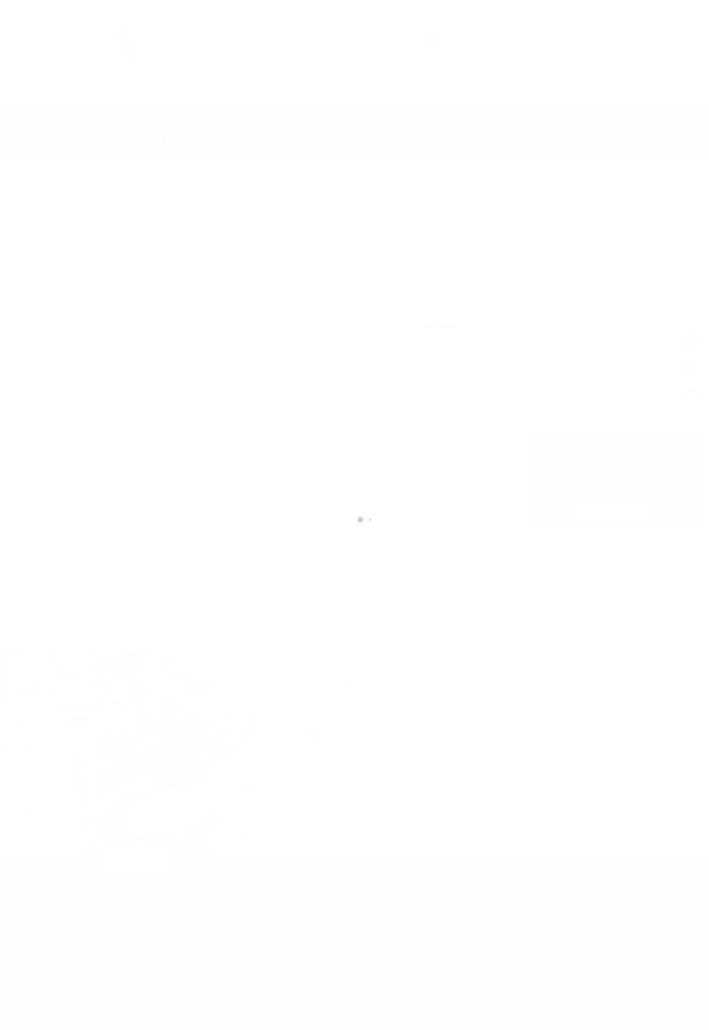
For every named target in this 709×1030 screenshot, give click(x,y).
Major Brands (240, 95)
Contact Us (291, 95)
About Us (334, 95)
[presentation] (430, 785)
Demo (370, 95)
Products (155, 95)
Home (119, 95)
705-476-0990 (397, 916)
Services (195, 95)
